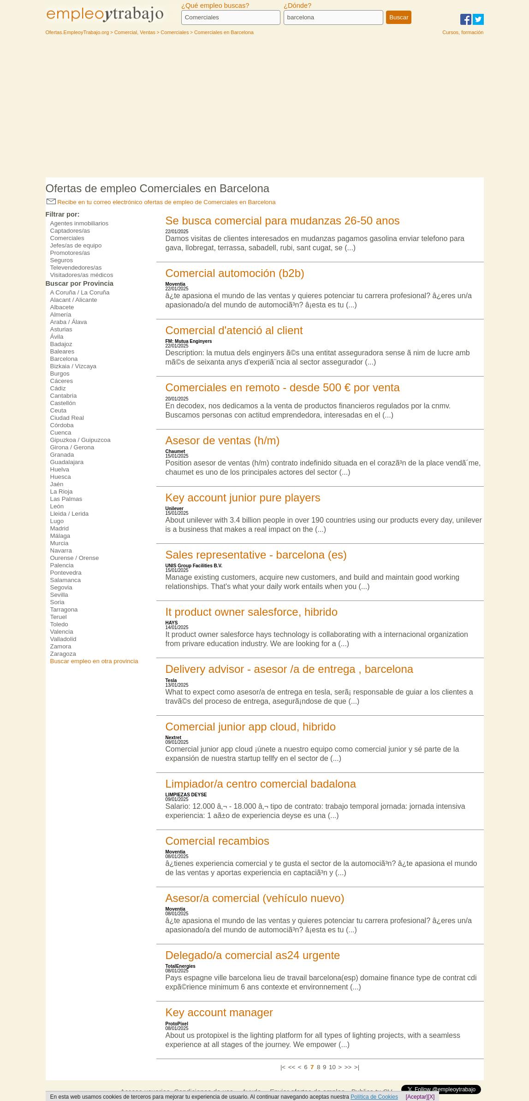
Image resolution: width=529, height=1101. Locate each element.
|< (282, 1067)
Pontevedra (66, 572)
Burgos (60, 373)
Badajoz (61, 344)
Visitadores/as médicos (81, 274)
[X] (431, 1097)
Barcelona (64, 358)
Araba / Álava (68, 321)
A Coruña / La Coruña (80, 292)
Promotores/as (70, 252)
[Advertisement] (265, 108)
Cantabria (63, 395)
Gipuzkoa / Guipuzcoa (80, 439)
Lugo (57, 521)
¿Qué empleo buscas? (215, 5)
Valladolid (63, 639)
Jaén (57, 484)
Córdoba (62, 425)
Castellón (63, 403)
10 (332, 1067)
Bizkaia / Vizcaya (73, 366)
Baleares (62, 351)
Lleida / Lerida (69, 513)
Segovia (61, 587)
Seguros (61, 260)
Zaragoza (63, 653)
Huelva (60, 469)
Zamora (60, 646)
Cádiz (58, 388)
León (57, 506)
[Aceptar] (417, 1097)
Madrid (59, 528)
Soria (57, 602)
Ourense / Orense (74, 557)
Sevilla (59, 594)
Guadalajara (67, 462)
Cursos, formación (462, 32)
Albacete (62, 307)
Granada (62, 454)
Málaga (60, 535)
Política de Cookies (374, 1097)
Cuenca (60, 432)
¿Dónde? (297, 5)
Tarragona (64, 609)
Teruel (58, 616)
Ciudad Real (67, 417)
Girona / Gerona (72, 447)
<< (292, 1067)
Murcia (59, 543)
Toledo (59, 624)
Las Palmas (66, 498)
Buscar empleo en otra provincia (94, 661)
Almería (60, 314)
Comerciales (67, 238)
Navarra (61, 550)
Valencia (61, 631)
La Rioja (61, 491)
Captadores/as (70, 230)
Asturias (61, 329)
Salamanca (65, 580)
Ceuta (58, 410)
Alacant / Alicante (73, 299)
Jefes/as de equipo (76, 245)
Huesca (60, 476)
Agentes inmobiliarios (79, 223)
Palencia (62, 565)
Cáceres (61, 380)
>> (348, 1067)
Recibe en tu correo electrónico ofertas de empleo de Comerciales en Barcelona (161, 202)
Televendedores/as (76, 267)
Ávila (57, 336)
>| (356, 1067)
